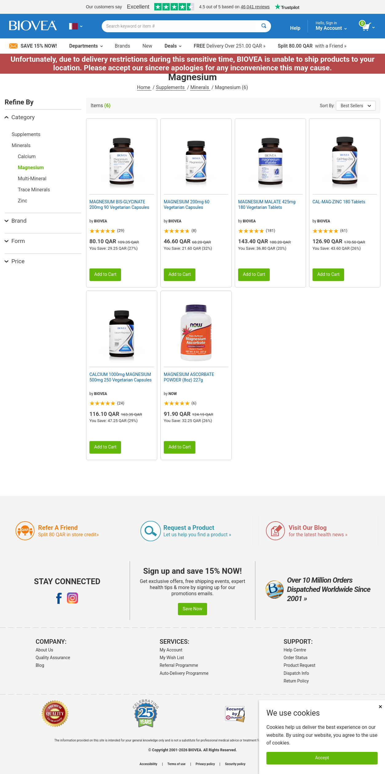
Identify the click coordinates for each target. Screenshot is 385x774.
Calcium (27, 156)
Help (295, 28)
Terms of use (176, 764)
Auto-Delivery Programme (183, 673)
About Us (44, 649)
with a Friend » (312, 46)
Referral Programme (178, 665)
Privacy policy (205, 764)
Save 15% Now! (33, 46)
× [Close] (380, 706)
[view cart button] (369, 27)
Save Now (192, 609)
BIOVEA (100, 221)
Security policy (235, 764)
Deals (172, 46)
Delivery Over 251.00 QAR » (229, 46)
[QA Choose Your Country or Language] (75, 26)
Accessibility (148, 764)
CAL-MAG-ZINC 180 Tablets (338, 201)
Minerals (200, 87)
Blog (40, 665)
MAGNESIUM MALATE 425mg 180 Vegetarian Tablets (267, 204)
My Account (170, 649)
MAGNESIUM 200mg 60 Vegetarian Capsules (187, 204)
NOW (172, 394)
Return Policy (296, 680)
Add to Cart (105, 274)
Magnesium (31, 167)
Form (15, 240)
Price (15, 261)
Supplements (171, 87)
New (147, 46)
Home (144, 87)
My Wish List (171, 657)
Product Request (299, 665)
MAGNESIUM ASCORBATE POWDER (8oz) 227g (189, 377)
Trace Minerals (34, 190)
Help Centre (295, 649)
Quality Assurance (53, 657)
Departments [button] (85, 46)
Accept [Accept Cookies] (322, 757)
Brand (15, 220)
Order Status (296, 657)
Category (20, 117)
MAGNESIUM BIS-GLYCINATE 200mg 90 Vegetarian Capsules (119, 204)
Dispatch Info (296, 673)
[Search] (264, 26)
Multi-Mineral (32, 179)
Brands (122, 46)
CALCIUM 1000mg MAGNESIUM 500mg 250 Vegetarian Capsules (120, 377)
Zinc (22, 201)
